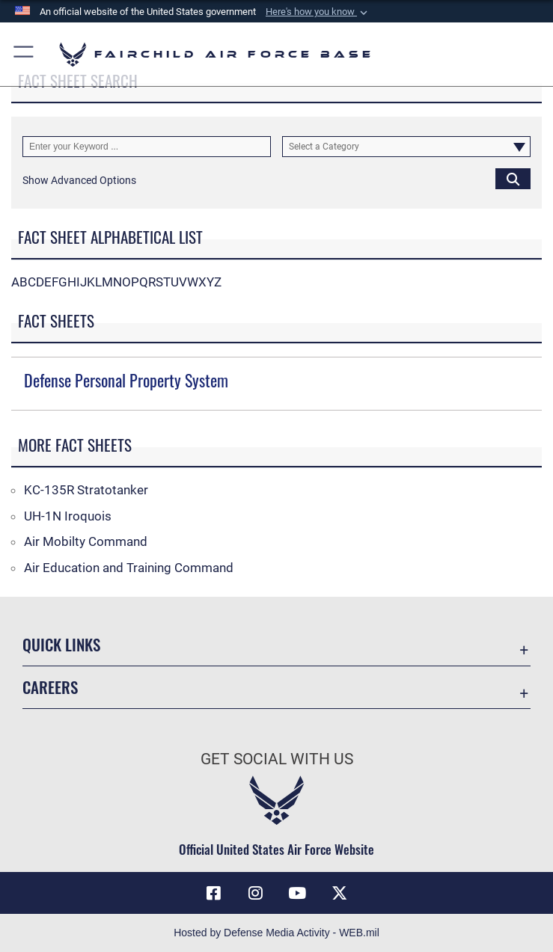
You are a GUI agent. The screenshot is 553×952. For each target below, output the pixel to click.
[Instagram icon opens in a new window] (256, 893)
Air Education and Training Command (128, 567)
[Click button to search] (513, 178)
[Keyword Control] (146, 146)
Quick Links (61, 644)
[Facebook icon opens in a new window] (214, 893)
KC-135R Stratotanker (86, 489)
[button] (318, 11)
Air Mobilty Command (85, 541)
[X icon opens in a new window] (339, 893)
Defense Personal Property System (126, 380)
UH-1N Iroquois (67, 516)
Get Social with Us (277, 759)
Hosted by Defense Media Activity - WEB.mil (276, 933)
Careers (50, 686)
